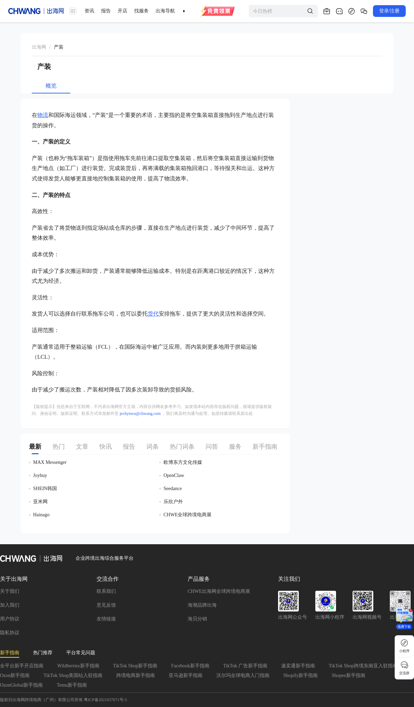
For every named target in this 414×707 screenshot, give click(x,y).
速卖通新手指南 (298, 665)
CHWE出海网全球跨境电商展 (219, 591)
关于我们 (9, 591)
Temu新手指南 (72, 685)
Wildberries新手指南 (78, 665)
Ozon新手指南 (15, 675)
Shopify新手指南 (300, 675)
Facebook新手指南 (190, 665)
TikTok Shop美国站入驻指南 (72, 675)
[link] (39, 47)
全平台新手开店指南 (21, 665)
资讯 (89, 10)
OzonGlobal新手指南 (21, 685)
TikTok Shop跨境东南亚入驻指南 (363, 665)
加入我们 (9, 605)
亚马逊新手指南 (186, 675)
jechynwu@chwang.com (140, 413)
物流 (42, 115)
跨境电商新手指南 (135, 675)
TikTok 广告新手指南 (245, 665)
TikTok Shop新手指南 (135, 665)
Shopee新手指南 (348, 675)
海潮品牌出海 (202, 605)
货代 (153, 314)
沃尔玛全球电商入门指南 (242, 675)
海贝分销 (197, 618)
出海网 (39, 47)
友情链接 (106, 618)
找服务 (141, 10)
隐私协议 (9, 632)
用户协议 (9, 618)
